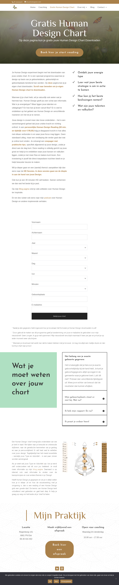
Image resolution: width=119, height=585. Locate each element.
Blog (92, 7)
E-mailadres (37, 305)
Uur (33, 274)
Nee (56, 581)
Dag (33, 264)
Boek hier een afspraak (59, 549)
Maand (35, 253)
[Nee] (116, 578)
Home (33, 7)
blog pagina (38, 469)
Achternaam (37, 233)
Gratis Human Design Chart (62, 7)
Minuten (35, 284)
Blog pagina (24, 189)
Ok (50, 581)
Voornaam (36, 222)
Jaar (33, 243)
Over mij (81, 7)
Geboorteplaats (38, 294)
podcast (47, 198)
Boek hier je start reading (60, 52)
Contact (101, 7)
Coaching (43, 7)
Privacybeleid (66, 581)
